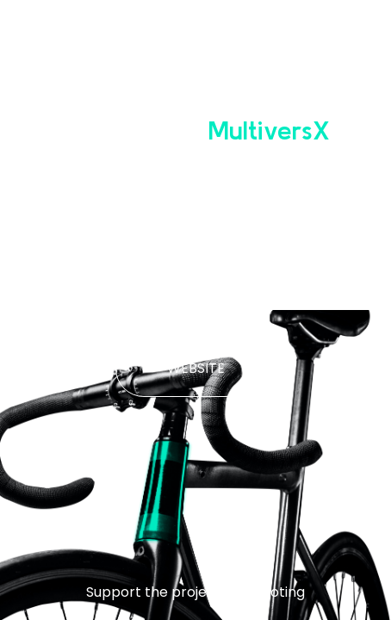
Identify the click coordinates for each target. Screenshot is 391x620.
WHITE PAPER (195, 291)
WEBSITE (196, 368)
